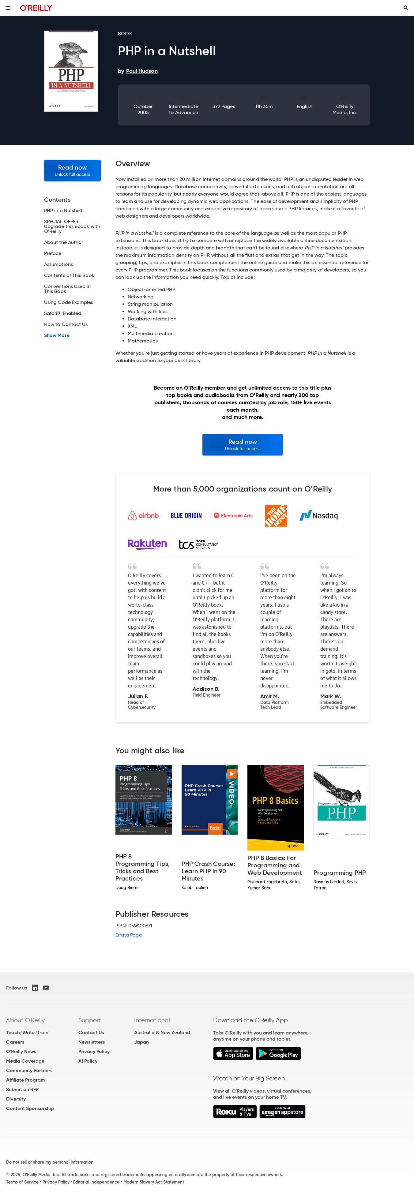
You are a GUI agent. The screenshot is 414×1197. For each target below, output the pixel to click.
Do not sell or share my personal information (49, 1162)
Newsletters (91, 1042)
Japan (141, 1042)
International (152, 1020)
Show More (57, 335)
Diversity (16, 1099)
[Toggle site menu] (8, 8)
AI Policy (87, 1061)
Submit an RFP (22, 1089)
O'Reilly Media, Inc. (345, 109)
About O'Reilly (25, 1020)
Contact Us (91, 1032)
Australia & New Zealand (162, 1032)
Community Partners (29, 1070)
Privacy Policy (94, 1051)
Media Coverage (25, 1061)
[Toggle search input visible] (406, 8)
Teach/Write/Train (27, 1032)
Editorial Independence (96, 1182)
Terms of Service (22, 1182)
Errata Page (128, 935)
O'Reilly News (21, 1051)
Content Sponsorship (30, 1108)
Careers (15, 1042)
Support (89, 1020)
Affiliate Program (25, 1080)
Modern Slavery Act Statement (153, 1182)
